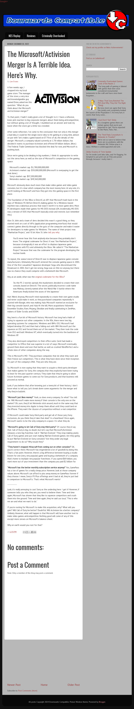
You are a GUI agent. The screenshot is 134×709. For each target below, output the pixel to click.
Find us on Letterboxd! (95, 58)
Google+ (4, 1)
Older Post (74, 684)
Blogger (102, 702)
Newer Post (14, 684)
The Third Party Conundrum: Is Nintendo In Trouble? (110, 135)
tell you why (53, 232)
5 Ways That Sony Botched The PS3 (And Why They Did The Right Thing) (112, 103)
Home (44, 684)
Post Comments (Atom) (27, 690)
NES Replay (14, 36)
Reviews (31, 36)
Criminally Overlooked (53, 36)
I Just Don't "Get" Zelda (107, 120)
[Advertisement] (43, 661)
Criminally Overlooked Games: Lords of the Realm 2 (110, 82)
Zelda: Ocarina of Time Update (98, 152)
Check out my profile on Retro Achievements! (104, 47)
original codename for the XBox (49, 276)
